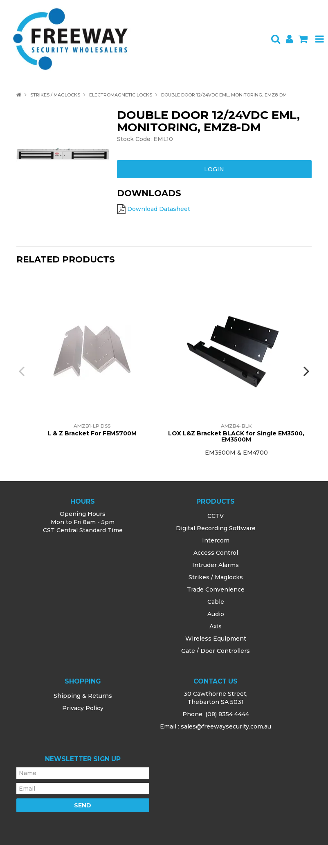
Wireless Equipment (215, 638)
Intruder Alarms (215, 565)
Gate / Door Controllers (215, 650)
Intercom (215, 540)
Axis (215, 626)
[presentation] (22, 370)
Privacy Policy (82, 708)
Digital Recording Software (216, 528)
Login (214, 169)
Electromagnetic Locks (120, 95)
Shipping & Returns (83, 695)
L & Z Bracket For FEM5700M (92, 433)
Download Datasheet (158, 209)
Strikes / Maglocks (55, 95)
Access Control (215, 552)
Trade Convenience (216, 589)
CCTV (215, 516)
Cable (215, 601)
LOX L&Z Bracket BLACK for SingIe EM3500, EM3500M (236, 436)
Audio (215, 614)
